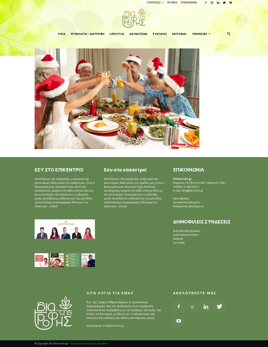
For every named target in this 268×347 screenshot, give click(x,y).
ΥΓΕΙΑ (62, 33)
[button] (228, 33)
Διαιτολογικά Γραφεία (186, 230)
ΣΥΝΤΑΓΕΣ (160, 33)
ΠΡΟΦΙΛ (172, 2)
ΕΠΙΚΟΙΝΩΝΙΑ (189, 2)
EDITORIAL (179, 33)
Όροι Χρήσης (181, 198)
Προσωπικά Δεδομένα (186, 202)
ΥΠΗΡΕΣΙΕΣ (155, 2)
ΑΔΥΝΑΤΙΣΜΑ (138, 33)
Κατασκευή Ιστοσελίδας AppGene (88, 343)
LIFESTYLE (117, 33)
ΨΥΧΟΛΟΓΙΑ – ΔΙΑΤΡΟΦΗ (87, 33)
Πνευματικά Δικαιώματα (188, 206)
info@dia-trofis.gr (113, 325)
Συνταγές (179, 242)
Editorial (178, 238)
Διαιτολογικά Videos (185, 234)
